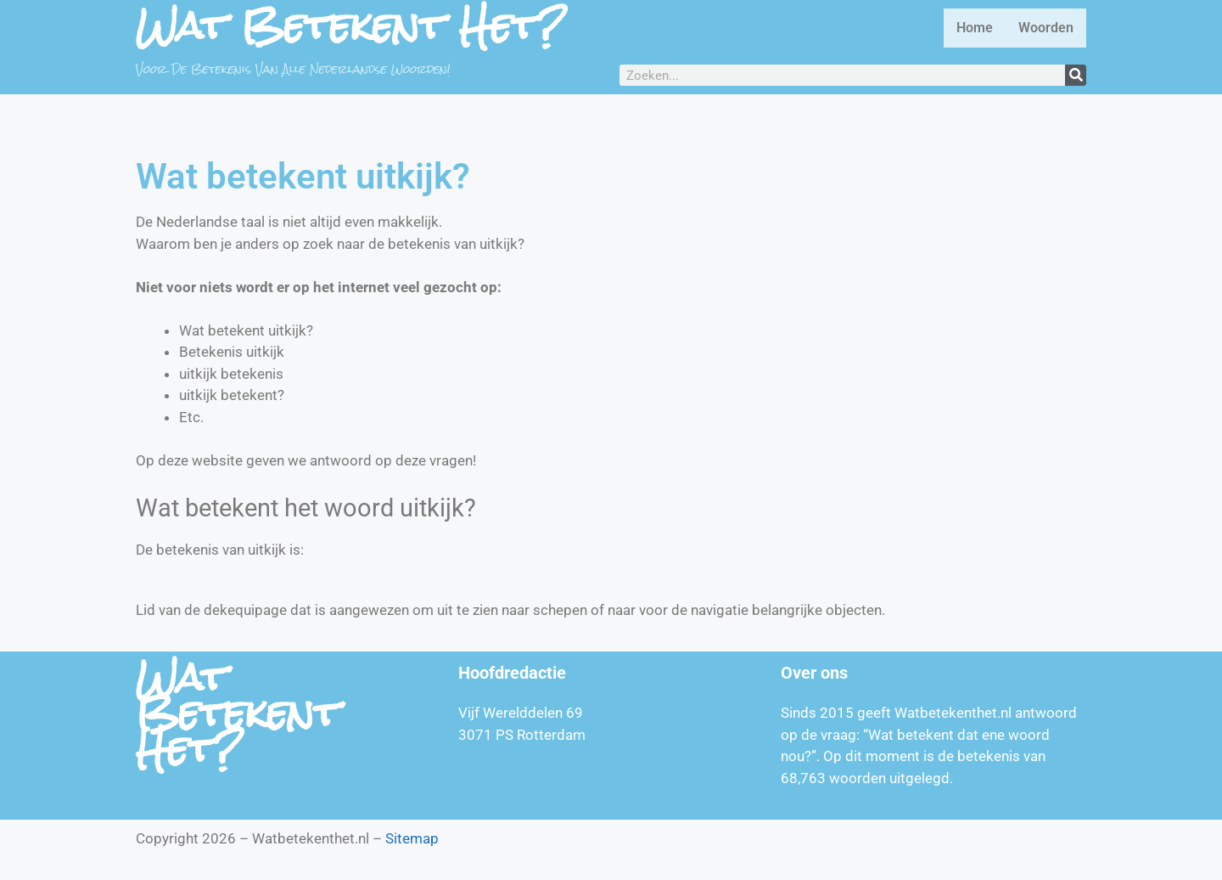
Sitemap (412, 838)
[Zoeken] (1075, 75)
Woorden (1045, 28)
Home (974, 28)
